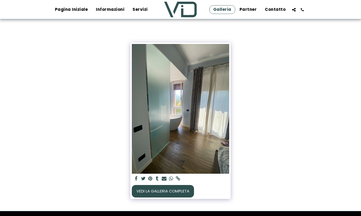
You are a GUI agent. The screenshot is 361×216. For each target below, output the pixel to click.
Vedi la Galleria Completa (162, 191)
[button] (294, 9)
